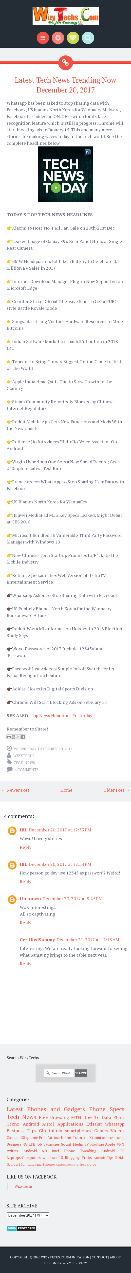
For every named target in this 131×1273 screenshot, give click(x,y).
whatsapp (114, 1124)
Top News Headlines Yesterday (61, 715)
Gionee (13, 1137)
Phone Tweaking (80, 1150)
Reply (25, 847)
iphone (32, 1137)
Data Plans (113, 1117)
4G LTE (29, 1144)
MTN (76, 1117)
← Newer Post (15, 790)
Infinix (66, 1137)
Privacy (80, 1263)
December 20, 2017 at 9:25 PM (72, 898)
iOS (22, 1137)
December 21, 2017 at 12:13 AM (87, 940)
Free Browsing (54, 1117)
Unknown (30, 898)
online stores (113, 1137)
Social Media (72, 1144)
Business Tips (21, 1130)
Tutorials (80, 1137)
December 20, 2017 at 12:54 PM (60, 864)
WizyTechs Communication (65, 1257)
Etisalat (94, 1124)
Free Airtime (49, 1137)
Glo (42, 1130)
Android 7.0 (112, 1150)
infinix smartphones (70, 1130)
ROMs (119, 1157)
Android (31, 1124)
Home (66, 790)
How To (91, 1117)
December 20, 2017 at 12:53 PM (60, 830)
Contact (100, 1257)
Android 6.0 (35, 1150)
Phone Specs (106, 1109)
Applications (70, 1124)
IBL (23, 830)
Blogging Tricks (78, 1157)
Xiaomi (95, 1137)
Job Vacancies (48, 1144)
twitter (12, 1150)
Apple (110, 1144)
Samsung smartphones (38, 1164)
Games (101, 1130)
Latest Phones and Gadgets (46, 1109)
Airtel (48, 1124)
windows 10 (53, 1157)
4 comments (26, 769)
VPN (120, 1144)
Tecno (13, 1124)
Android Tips (104, 1157)
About (115, 1257)
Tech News (24, 762)
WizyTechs (24, 755)
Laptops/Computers (24, 1157)
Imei (55, 1150)
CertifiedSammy (37, 940)
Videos (117, 1130)
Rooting (97, 1144)
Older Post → (116, 790)
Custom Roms (65, 1164)
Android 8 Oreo (86, 1164)
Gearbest (13, 1164)
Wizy (66, 1263)
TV (86, 1144)
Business (14, 1144)
